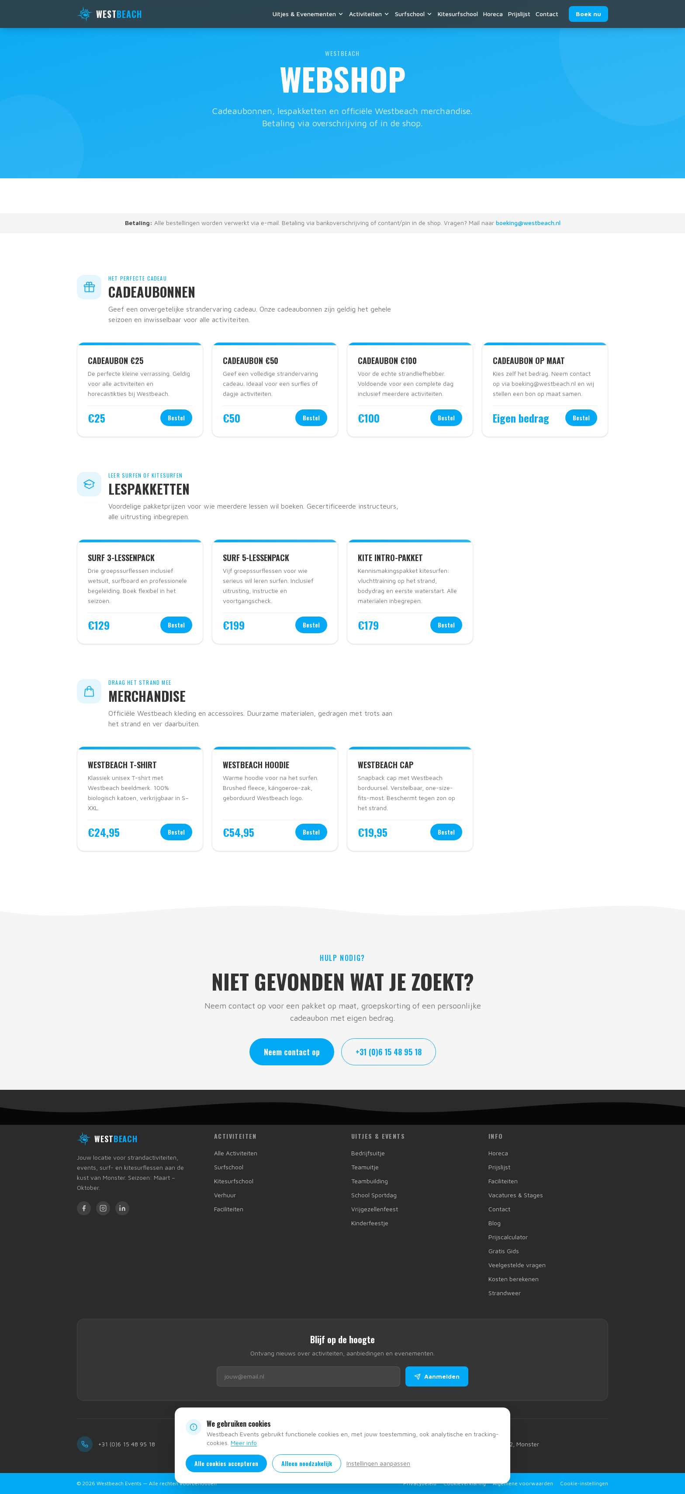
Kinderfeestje (369, 1223)
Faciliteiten (228, 1209)
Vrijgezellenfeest (374, 1209)
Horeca (493, 13)
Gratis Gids (503, 1251)
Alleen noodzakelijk (306, 1463)
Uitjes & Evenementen (308, 13)
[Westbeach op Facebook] (84, 1208)
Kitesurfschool (458, 13)
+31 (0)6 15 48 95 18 (389, 1051)
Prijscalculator (508, 1237)
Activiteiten (369, 13)
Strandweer (504, 1292)
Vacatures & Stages (515, 1195)
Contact (547, 13)
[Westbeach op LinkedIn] (122, 1208)
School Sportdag (374, 1195)
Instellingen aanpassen (378, 1463)
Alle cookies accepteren (226, 1463)
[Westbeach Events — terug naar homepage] (109, 14)
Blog (494, 1223)
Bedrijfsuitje (368, 1153)
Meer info (244, 1442)
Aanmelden (437, 1376)
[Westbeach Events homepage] (107, 1139)
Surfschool (413, 13)
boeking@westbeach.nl (528, 222)
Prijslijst (519, 13)
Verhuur (225, 1195)
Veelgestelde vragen (517, 1265)
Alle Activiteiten (235, 1153)
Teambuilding (369, 1181)
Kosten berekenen (513, 1279)
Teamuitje (365, 1167)
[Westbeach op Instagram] (103, 1208)
